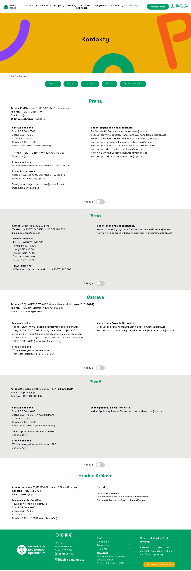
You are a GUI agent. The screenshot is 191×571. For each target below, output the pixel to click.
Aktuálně (85, 5)
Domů (13, 76)
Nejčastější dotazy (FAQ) (111, 563)
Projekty (59, 5)
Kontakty (132, 5)
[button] (44, 5)
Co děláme (43, 5)
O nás (29, 5)
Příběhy (72, 5)
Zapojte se (99, 5)
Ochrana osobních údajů (111, 556)
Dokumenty (116, 5)
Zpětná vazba (105, 559)
